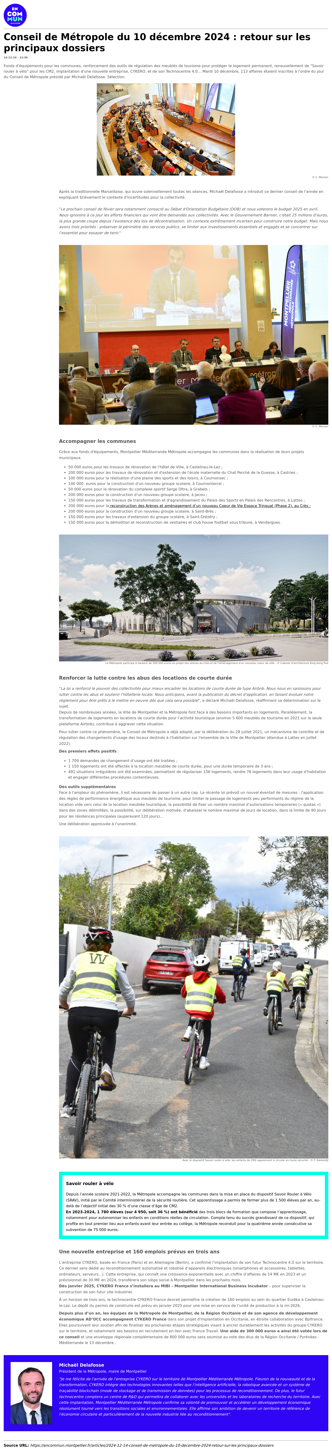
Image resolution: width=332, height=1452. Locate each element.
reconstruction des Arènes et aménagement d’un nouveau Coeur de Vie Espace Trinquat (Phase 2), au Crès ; (210, 506)
